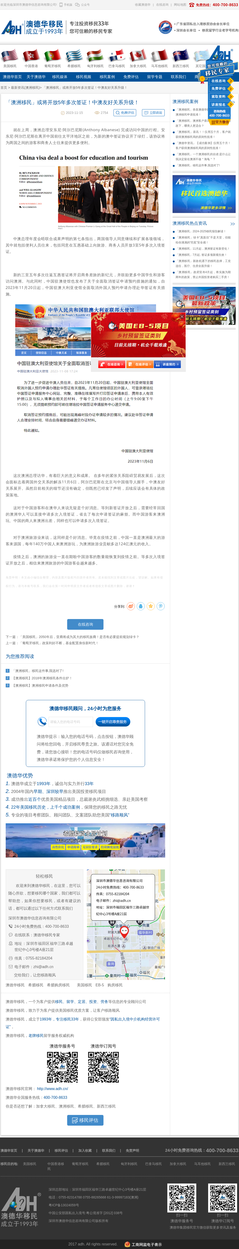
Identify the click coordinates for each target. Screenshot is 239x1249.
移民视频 (83, 77)
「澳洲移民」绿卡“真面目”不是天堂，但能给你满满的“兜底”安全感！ (203, 240)
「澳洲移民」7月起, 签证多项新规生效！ (201, 254)
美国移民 (84, 985)
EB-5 (100, 985)
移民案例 (107, 77)
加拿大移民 (178, 1164)
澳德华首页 (12, 77)
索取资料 (218, 96)
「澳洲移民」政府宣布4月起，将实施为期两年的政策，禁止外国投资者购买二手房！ (203, 274)
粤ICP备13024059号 (64, 1205)
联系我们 (178, 77)
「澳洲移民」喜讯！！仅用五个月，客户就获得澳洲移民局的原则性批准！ (203, 134)
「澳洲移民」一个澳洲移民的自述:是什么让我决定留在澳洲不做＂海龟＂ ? (203, 157)
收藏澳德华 (142, 4)
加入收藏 (85, 1150)
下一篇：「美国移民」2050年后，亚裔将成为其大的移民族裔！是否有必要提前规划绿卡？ (72, 637)
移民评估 (61, 1150)
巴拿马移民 (153, 1164)
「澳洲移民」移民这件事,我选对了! (198, 165)
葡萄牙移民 (80, 1164)
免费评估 (218, 88)
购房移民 (115, 985)
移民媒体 (59, 77)
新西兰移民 (227, 1164)
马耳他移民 (202, 1164)
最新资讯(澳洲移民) (25, 87)
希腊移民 (35, 985)
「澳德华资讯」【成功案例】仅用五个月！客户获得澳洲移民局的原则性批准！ (203, 145)
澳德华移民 (15, 985)
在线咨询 (218, 81)
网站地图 (180, 4)
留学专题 (154, 77)
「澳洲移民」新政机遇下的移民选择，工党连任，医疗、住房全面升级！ (203, 263)
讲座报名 (218, 105)
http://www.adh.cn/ (52, 1089)
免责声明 (132, 1150)
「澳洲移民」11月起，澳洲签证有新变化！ (203, 248)
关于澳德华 (36, 77)
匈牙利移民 (129, 1164)
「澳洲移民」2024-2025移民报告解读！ (201, 231)
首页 (3, 87)
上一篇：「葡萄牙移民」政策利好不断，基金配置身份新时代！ (52, 643)
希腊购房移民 (58, 985)
